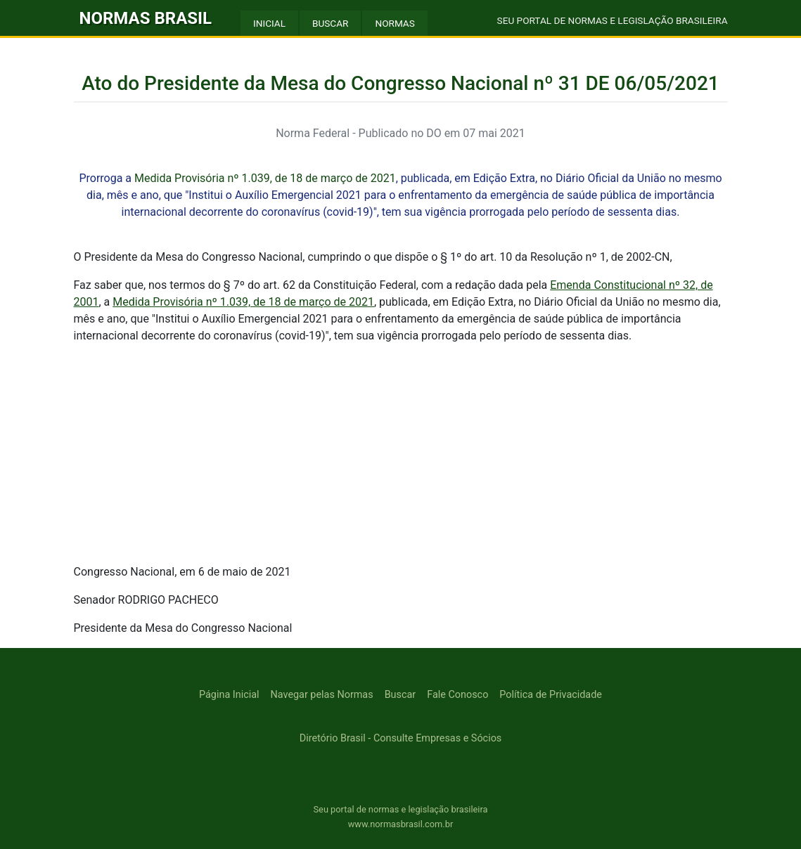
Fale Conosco (457, 695)
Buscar (400, 695)
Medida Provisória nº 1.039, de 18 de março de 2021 (265, 178)
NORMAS (394, 23)
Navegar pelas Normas (322, 695)
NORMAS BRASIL (145, 18)
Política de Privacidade (550, 695)
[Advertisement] (401, 454)
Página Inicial (229, 695)
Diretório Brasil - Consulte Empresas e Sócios (401, 738)
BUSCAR (330, 23)
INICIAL (269, 23)
